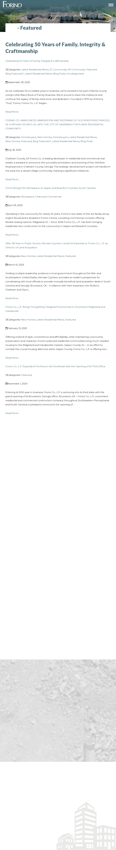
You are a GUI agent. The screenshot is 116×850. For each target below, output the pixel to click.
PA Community (76, 69)
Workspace (27, 196)
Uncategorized (75, 73)
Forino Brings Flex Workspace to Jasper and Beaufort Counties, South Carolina (50, 188)
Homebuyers (28, 137)
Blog (10, 27)
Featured (91, 69)
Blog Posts (59, 73)
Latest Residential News (34, 69)
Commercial (54, 196)
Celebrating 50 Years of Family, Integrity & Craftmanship (37, 60)
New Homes (44, 137)
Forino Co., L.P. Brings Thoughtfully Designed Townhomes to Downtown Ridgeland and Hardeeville (55, 308)
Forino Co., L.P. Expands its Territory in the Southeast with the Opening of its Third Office (55, 366)
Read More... (12, 111)
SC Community (58, 69)
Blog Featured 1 (14, 73)
